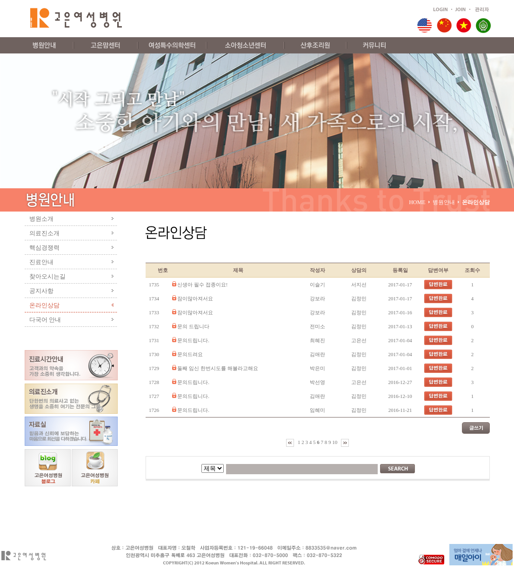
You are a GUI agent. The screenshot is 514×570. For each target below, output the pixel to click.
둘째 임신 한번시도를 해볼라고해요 (217, 368)
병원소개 (41, 218)
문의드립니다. (193, 340)
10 (335, 442)
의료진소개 (44, 233)
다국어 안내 (45, 319)
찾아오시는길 (47, 276)
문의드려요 (190, 354)
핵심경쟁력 (44, 247)
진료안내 (41, 261)
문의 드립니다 (193, 326)
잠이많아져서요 (195, 298)
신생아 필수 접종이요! (202, 284)
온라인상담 (44, 305)
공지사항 (41, 290)
